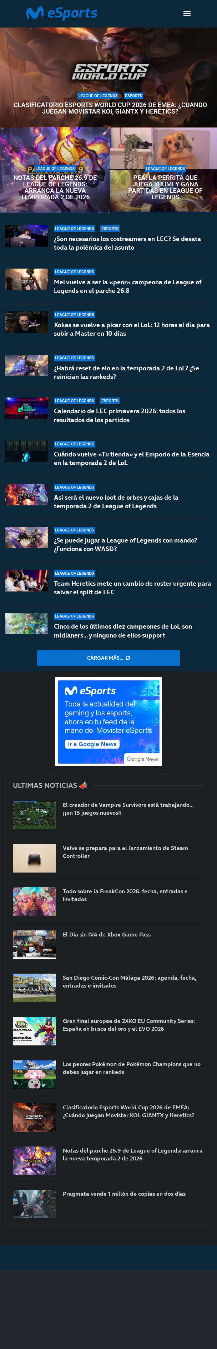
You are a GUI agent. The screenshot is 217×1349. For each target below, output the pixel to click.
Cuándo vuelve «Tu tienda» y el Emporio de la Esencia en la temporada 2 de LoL (132, 458)
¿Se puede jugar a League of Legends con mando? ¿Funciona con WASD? (125, 544)
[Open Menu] (187, 13)
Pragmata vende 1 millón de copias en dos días (124, 1194)
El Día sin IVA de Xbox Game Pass (107, 934)
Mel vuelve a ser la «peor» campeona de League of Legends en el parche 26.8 (127, 286)
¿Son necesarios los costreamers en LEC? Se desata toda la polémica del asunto (127, 243)
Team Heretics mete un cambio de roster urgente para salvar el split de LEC (132, 587)
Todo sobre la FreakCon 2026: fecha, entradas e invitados (125, 895)
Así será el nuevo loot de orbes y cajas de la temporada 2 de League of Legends (116, 501)
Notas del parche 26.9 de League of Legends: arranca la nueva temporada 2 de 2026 (55, 187)
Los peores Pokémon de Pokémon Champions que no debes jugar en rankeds (132, 1068)
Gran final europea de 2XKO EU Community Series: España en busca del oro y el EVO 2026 (129, 1025)
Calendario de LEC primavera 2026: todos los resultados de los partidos (119, 415)
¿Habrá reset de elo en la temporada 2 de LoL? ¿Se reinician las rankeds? (126, 372)
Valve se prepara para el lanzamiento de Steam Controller (125, 852)
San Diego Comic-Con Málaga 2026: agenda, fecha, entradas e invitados (129, 981)
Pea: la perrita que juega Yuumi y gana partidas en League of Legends (165, 187)
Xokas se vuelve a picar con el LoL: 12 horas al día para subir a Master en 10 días (132, 329)
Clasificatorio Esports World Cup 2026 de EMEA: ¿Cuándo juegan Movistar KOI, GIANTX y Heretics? (110, 108)
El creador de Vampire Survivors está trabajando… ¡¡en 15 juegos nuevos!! (128, 808)
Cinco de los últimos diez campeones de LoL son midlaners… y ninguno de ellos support (123, 630)
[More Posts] (108, 658)
